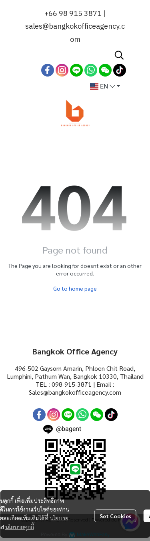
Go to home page (75, 288)
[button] (119, 55)
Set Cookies (115, 515)
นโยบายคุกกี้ (19, 526)
